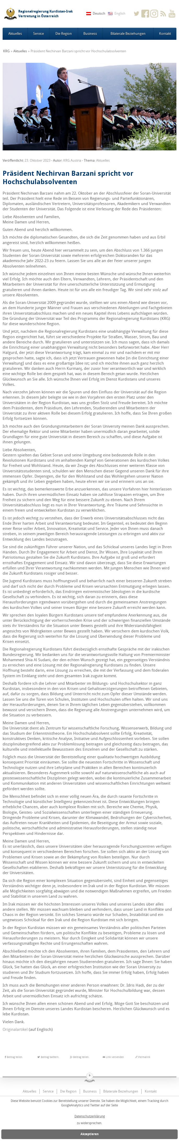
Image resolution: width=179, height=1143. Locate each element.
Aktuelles (15, 34)
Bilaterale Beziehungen (128, 34)
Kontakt (165, 34)
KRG (6, 51)
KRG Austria (72, 160)
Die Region (63, 34)
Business (90, 34)
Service (38, 34)
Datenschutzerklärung (89, 1116)
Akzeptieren (89, 1134)
